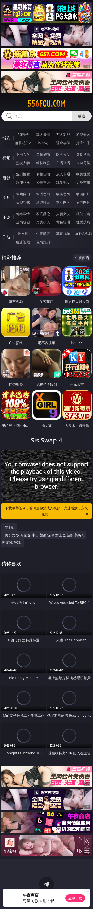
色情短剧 (43, 242)
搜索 (81, 116)
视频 (6, 158)
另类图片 (83, 202)
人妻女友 (63, 213)
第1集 (9, 527)
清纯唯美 (43, 202)
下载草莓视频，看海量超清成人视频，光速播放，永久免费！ (47, 511)
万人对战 (63, 134)
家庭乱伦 (43, 213)
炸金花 (43, 142)
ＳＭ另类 (83, 162)
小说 (6, 217)
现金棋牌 (63, 142)
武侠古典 (83, 213)
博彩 (6, 138)
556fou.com (46, 104)
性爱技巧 (83, 222)
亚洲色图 (43, 194)
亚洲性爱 (23, 174)
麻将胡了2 (23, 142)
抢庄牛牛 (83, 142)
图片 (6, 197)
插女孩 (23, 233)
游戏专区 (83, 134)
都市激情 (23, 213)
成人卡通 (63, 174)
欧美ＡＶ (63, 154)
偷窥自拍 (23, 194)
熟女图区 (63, 202)
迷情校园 (23, 222)
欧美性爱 (83, 174)
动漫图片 (83, 194)
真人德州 (43, 134)
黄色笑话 (63, 222)
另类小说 (43, 222)
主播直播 (63, 162)
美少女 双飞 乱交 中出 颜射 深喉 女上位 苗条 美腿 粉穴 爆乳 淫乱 (43, 539)
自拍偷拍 (43, 154)
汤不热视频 (83, 233)
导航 (6, 237)
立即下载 (75, 898)
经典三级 (43, 182)
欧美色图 (63, 194)
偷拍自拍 (43, 174)
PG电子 (23, 134)
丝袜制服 (43, 162)
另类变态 (83, 182)
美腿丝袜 (23, 202)
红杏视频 (23, 242)
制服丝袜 (23, 182)
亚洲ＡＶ (23, 154)
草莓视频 (63, 233)
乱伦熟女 (63, 182)
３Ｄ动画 (83, 154)
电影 (6, 177)
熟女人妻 (23, 162)
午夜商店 (43, 233)
